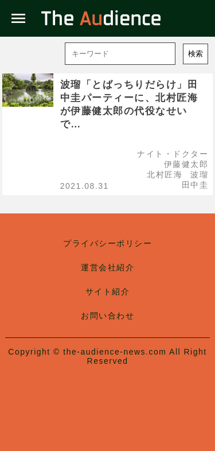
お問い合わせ (107, 315)
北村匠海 (164, 174)
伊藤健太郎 (186, 164)
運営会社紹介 (107, 267)
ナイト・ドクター (172, 153)
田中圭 (195, 184)
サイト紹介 (107, 291)
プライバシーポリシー (107, 243)
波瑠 (199, 174)
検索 (195, 53)
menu (18, 18)
